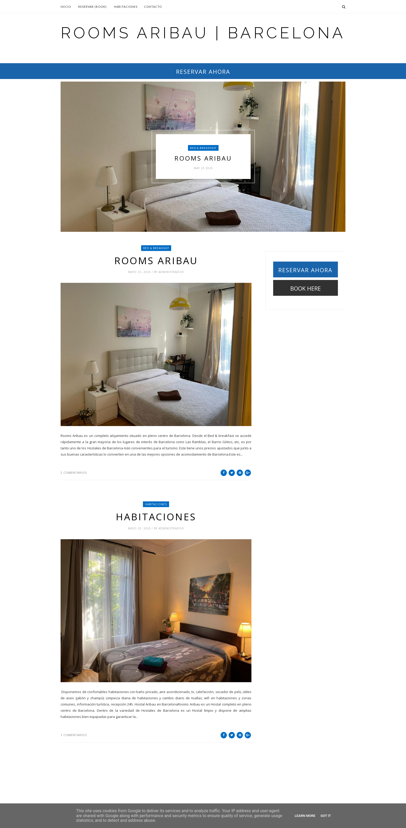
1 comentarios (74, 735)
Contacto (153, 6)
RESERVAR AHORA (203, 71)
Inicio (66, 6)
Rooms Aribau (203, 158)
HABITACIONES (156, 504)
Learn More (305, 816)
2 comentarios (74, 472)
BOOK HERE (305, 288)
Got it (326, 816)
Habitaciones (125, 6)
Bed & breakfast (203, 147)
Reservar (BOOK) (92, 6)
